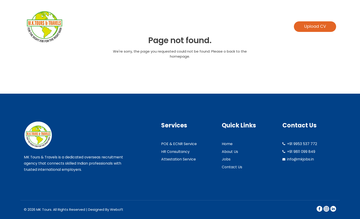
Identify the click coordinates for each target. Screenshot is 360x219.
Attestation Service (178, 159)
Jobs (226, 159)
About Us (230, 151)
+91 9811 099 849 (301, 151)
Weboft (116, 209)
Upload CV (315, 26)
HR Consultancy (175, 151)
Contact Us (232, 167)
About (184, 26)
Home (161, 26)
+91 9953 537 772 (302, 143)
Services (209, 26)
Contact (271, 26)
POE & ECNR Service (179, 143)
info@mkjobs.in (300, 159)
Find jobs (243, 26)
